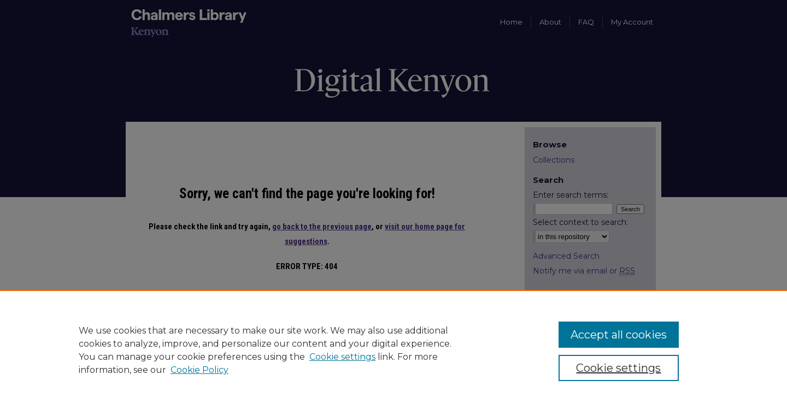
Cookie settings (342, 357)
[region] (393, 350)
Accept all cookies (619, 334)
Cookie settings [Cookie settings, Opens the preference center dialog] (618, 368)
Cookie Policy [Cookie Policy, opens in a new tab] (199, 370)
